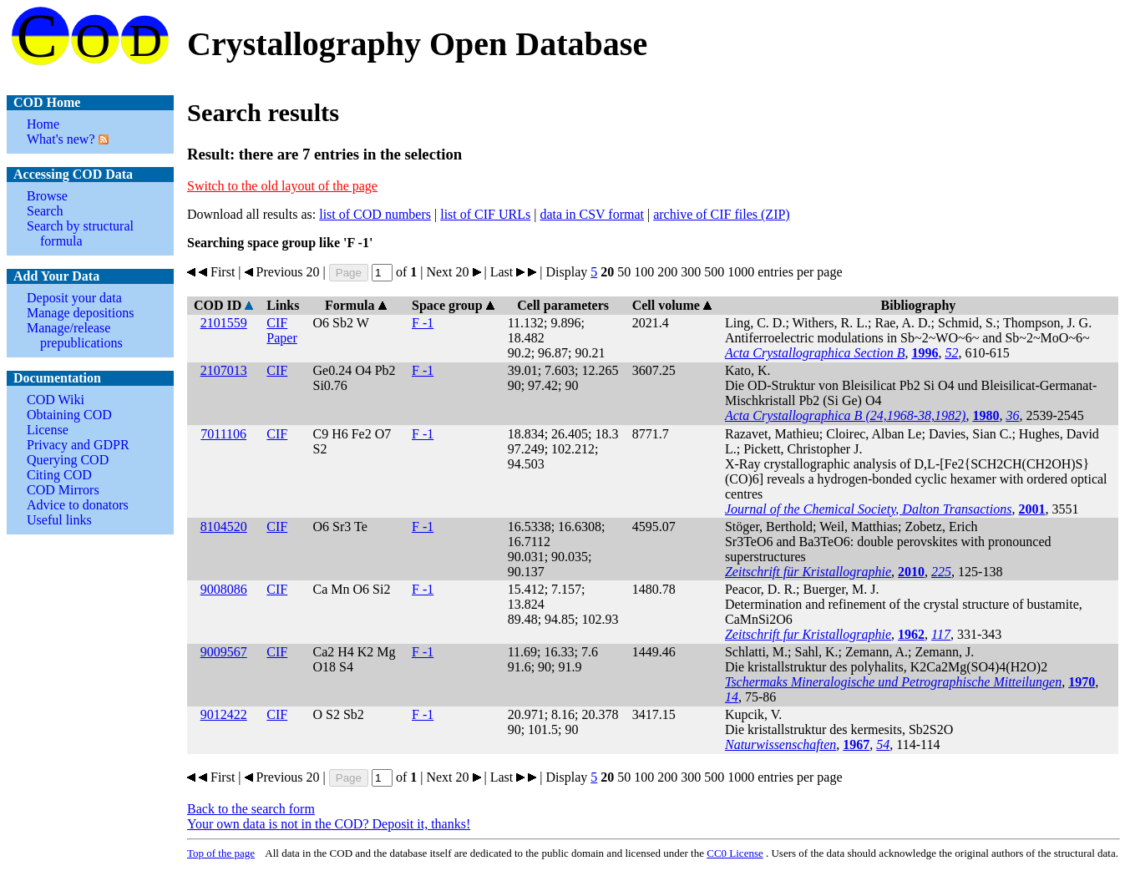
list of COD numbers (375, 214)
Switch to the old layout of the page (282, 186)
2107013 (223, 370)
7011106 (223, 434)
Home (43, 124)
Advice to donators (78, 505)
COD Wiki (55, 399)
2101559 (223, 323)
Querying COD (68, 460)
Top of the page (221, 853)
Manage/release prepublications (75, 335)
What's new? (61, 139)
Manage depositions (80, 313)
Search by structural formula (80, 233)
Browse (47, 196)
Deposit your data (74, 298)
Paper (281, 338)
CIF (276, 323)
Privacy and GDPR (78, 445)
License (47, 430)
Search (45, 211)
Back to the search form (251, 809)
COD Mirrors (63, 490)
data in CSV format (592, 214)
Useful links (59, 520)
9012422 (223, 714)
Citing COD (59, 475)
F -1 (422, 323)
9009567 (223, 652)
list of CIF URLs (485, 214)
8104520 (223, 526)
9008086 (223, 589)
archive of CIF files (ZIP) (721, 214)
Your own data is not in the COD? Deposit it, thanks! (328, 824)
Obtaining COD (69, 415)
